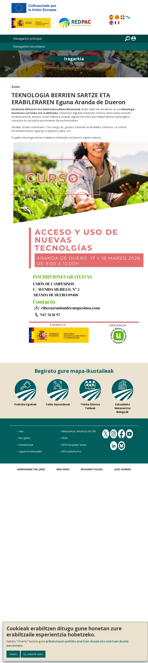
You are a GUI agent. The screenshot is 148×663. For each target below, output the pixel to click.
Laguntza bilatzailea (30, 451)
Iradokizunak (25, 444)
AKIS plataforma (71, 451)
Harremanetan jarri (31, 469)
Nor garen (24, 438)
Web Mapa (63, 469)
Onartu (13, 654)
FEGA (64, 438)
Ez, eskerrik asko (33, 654)
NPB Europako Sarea (73, 444)
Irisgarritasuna (92, 469)
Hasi (21, 431)
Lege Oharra (122, 469)
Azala (15, 87)
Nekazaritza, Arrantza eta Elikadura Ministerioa (89, 431)
